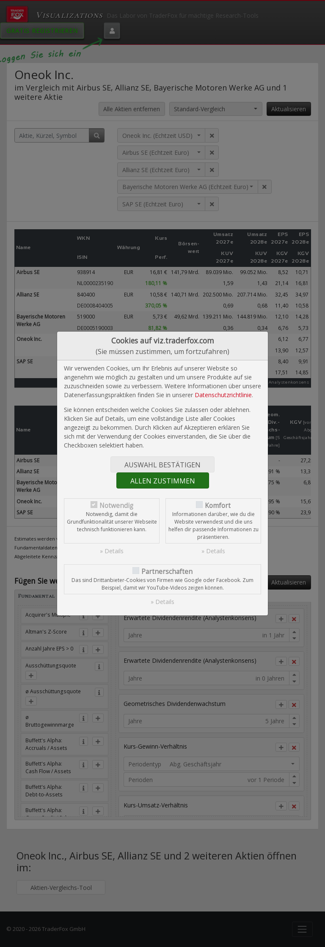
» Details (112, 551)
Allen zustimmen (162, 481)
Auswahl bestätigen (162, 464)
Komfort (218, 505)
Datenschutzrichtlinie (223, 395)
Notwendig (116, 505)
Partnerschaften (167, 571)
